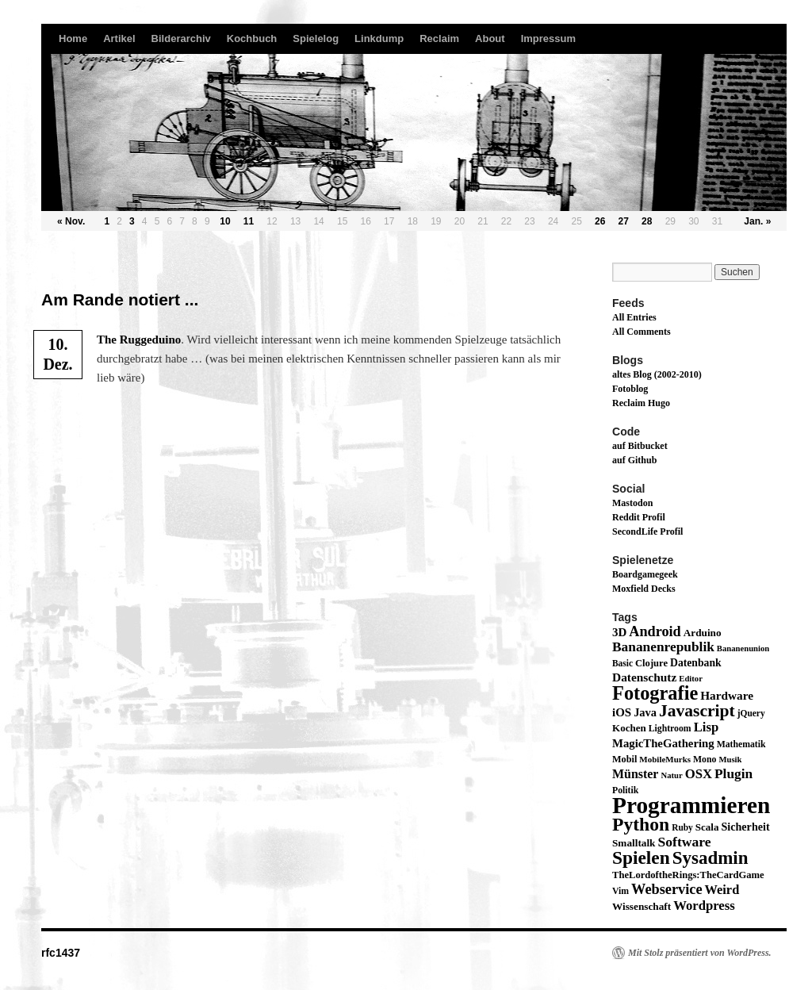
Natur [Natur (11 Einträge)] (671, 775)
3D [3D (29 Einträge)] (619, 632)
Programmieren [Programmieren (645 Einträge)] (691, 805)
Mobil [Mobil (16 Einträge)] (624, 759)
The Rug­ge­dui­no (139, 339)
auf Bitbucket (640, 445)
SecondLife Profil (647, 531)
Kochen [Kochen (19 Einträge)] (629, 728)
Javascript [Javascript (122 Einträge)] (697, 710)
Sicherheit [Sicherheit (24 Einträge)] (745, 826)
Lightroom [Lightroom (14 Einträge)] (670, 728)
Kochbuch (252, 38)
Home (73, 38)
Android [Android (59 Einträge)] (654, 631)
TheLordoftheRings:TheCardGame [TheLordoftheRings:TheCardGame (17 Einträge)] (688, 875)
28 (647, 221)
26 (600, 221)
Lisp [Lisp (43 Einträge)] (706, 727)
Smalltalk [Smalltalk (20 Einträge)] (633, 843)
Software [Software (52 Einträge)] (683, 842)
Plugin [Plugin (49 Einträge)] (733, 773)
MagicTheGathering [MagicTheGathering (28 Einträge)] (663, 743)
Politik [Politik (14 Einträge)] (625, 790)
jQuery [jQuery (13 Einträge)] (751, 713)
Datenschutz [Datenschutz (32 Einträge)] (644, 677)
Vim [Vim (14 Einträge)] (620, 891)
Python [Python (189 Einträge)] (640, 824)
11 (248, 221)
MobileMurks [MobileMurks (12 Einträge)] (665, 759)
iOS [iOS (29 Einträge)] (621, 712)
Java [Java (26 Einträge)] (645, 712)
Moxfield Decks (644, 588)
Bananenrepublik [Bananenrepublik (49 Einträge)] (663, 646)
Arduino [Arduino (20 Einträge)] (703, 633)
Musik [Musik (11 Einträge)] (729, 759)
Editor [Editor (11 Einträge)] (691, 678)
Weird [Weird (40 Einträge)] (722, 889)
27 (624, 221)
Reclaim (439, 38)
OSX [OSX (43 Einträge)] (698, 773)
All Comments (641, 331)
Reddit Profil (638, 517)
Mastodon (632, 502)
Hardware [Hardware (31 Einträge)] (726, 695)
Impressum (548, 38)
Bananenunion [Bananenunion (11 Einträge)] (743, 648)
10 (225, 221)
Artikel (119, 38)
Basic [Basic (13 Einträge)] (622, 663)
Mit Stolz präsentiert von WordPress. (700, 952)
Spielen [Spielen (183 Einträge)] (641, 857)
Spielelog (316, 38)
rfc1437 (60, 952)
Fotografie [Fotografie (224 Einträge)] (655, 693)
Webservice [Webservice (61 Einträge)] (667, 889)
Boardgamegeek (645, 574)
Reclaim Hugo (641, 403)
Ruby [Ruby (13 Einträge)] (682, 827)
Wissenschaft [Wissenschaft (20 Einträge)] (641, 906)
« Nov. (71, 221)
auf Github (634, 460)
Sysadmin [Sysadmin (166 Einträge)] (710, 858)
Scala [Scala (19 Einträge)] (707, 827)
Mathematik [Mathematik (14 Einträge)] (741, 744)
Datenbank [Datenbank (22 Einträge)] (696, 663)
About (490, 38)
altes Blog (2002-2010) (657, 374)
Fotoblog (630, 388)
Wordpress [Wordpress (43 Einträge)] (704, 905)
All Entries (634, 317)
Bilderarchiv (181, 38)
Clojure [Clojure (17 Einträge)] (651, 663)
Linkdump (379, 38)
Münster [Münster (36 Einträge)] (635, 774)
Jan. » (757, 221)
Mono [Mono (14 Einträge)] (704, 759)
